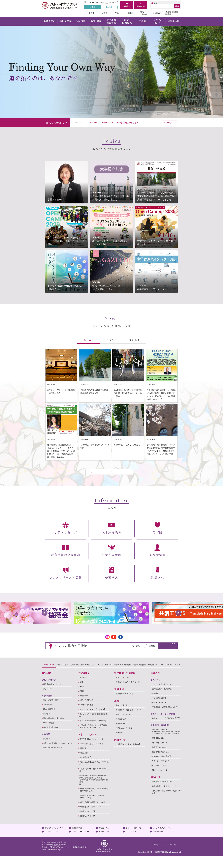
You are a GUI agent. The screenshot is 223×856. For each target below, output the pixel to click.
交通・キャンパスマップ (94, 2)
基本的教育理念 (49, 709)
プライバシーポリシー (80, 831)
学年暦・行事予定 (86, 705)
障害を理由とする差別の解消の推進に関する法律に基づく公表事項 (94, 780)
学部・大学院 (65, 21)
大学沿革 (46, 739)
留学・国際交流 (127, 21)
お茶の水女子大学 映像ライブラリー (129, 710)
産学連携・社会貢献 (111, 21)
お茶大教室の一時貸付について (164, 786)
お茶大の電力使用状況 (71, 645)
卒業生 (130, 13)
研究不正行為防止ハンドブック (91, 739)
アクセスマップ (105, 831)
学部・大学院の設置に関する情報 (92, 802)
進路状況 (155, 693)
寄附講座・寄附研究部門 (161, 756)
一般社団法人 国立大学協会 (128, 744)
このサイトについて (133, 828)
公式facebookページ (124, 728)
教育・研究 (96, 21)
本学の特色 (47, 705)
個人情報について (51, 831)
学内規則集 (84, 753)
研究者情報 (84, 696)
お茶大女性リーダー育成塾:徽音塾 (165, 718)
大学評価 (83, 748)
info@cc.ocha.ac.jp (54, 850)
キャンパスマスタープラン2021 (92, 709)
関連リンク (120, 740)
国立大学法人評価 (122, 677)
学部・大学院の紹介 (87, 700)
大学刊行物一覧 (122, 705)
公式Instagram (121, 723)
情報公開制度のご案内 (124, 694)
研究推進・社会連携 (166, 732)
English (109, 7)
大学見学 (119, 733)
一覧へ (170, 123)
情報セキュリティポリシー (90, 807)
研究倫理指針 (85, 757)
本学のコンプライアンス (91, 734)
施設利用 (155, 777)
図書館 (142, 21)
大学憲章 (46, 714)
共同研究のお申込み (159, 747)
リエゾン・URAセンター (161, 761)
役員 (81, 682)
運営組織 (83, 677)
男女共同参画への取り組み (53, 718)
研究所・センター (158, 21)
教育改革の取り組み (51, 727)
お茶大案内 (49, 21)
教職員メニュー (105, 828)
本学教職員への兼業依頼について (165, 707)
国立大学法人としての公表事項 (91, 744)
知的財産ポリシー (87, 816)
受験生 (91, 13)
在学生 (117, 13)
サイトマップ (111, 2)
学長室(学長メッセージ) (52, 684)
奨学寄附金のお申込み (160, 752)
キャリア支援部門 (159, 698)
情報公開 (119, 689)
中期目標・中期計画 (125, 673)
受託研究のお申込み (159, 743)
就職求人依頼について (160, 702)
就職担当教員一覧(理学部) (162, 689)
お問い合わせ (158, 831)
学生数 (82, 687)
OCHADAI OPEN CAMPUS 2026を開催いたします (114, 122)
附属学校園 (173, 21)
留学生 (104, 13)
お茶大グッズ (121, 719)
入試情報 (80, 21)
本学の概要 (84, 673)
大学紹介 (46, 673)
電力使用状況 (77, 828)
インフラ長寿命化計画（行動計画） (94, 721)
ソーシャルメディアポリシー (164, 828)
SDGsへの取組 (48, 723)
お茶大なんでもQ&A (124, 714)
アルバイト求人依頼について (163, 684)
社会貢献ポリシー (87, 811)
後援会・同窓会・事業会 (172, 13)
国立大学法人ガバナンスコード (128, 682)
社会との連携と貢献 (51, 700)
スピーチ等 (47, 689)
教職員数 (83, 691)
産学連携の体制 (158, 738)
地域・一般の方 (143, 13)
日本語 (93, 7)
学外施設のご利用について (162, 782)
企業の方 (156, 13)
